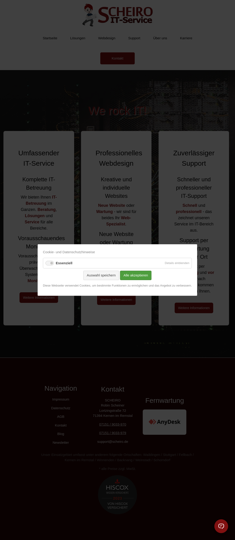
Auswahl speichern (101, 275)
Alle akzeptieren (136, 275)
